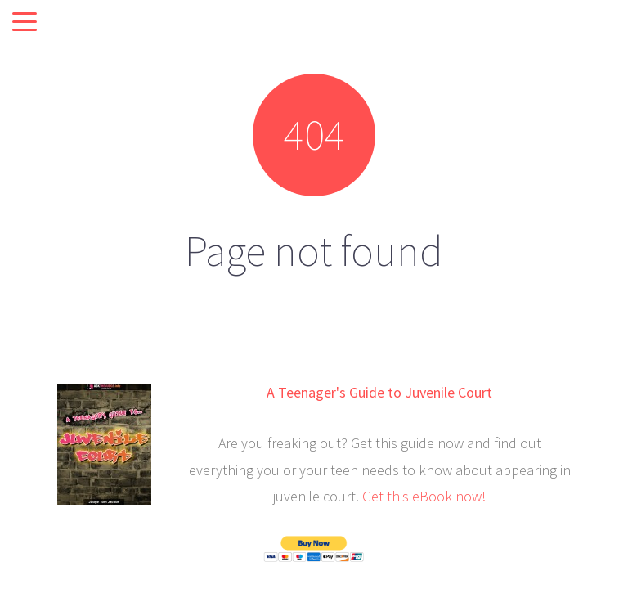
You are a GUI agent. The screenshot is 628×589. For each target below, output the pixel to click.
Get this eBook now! (424, 496)
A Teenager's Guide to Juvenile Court (379, 392)
